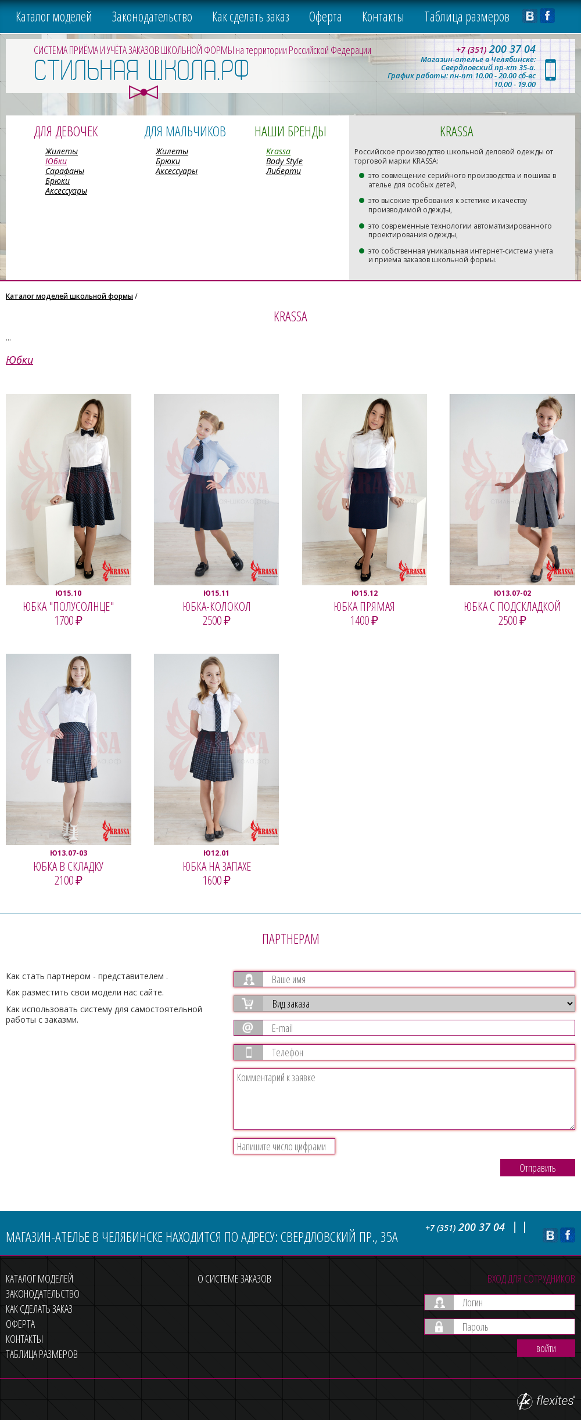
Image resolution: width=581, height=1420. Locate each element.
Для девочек (66, 130)
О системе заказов (234, 1278)
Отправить (537, 1168)
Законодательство (152, 16)
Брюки (57, 180)
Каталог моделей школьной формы (69, 296)
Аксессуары (66, 190)
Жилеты (61, 151)
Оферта (325, 16)
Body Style (284, 160)
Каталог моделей (54, 16)
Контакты (383, 16)
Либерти (283, 170)
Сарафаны (64, 170)
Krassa (278, 151)
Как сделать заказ (250, 16)
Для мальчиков (185, 130)
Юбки (56, 160)
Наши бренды (290, 130)
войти (546, 1348)
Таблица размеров (467, 16)
